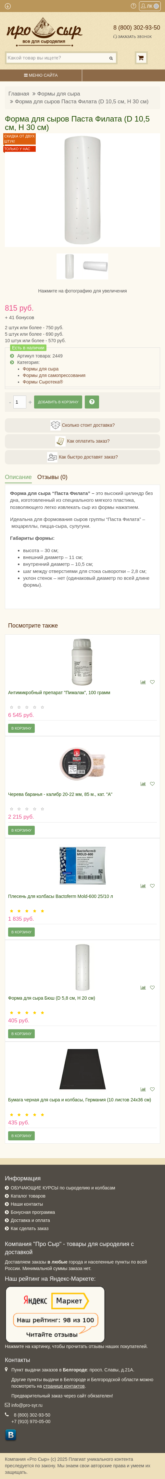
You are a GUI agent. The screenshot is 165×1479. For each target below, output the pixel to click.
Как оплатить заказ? (82, 441)
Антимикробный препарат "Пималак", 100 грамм (59, 692)
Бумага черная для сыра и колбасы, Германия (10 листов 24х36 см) (79, 1099)
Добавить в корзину (58, 402)
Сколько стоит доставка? (82, 425)
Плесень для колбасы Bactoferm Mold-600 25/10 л (60, 896)
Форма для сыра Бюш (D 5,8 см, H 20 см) (51, 998)
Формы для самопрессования (54, 375)
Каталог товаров (28, 1196)
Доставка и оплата (30, 1220)
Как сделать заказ (29, 1228)
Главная (18, 94)
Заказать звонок (132, 36)
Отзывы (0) (52, 477)
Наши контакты (27, 1204)
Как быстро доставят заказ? (82, 457)
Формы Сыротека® (43, 381)
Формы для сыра (58, 94)
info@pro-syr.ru (27, 1405)
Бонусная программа (33, 1212)
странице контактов (64, 1386)
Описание (18, 477)
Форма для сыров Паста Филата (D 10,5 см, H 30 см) (81, 101)
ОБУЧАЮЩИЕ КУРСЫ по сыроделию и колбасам (63, 1187)
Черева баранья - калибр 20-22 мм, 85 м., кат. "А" (60, 794)
